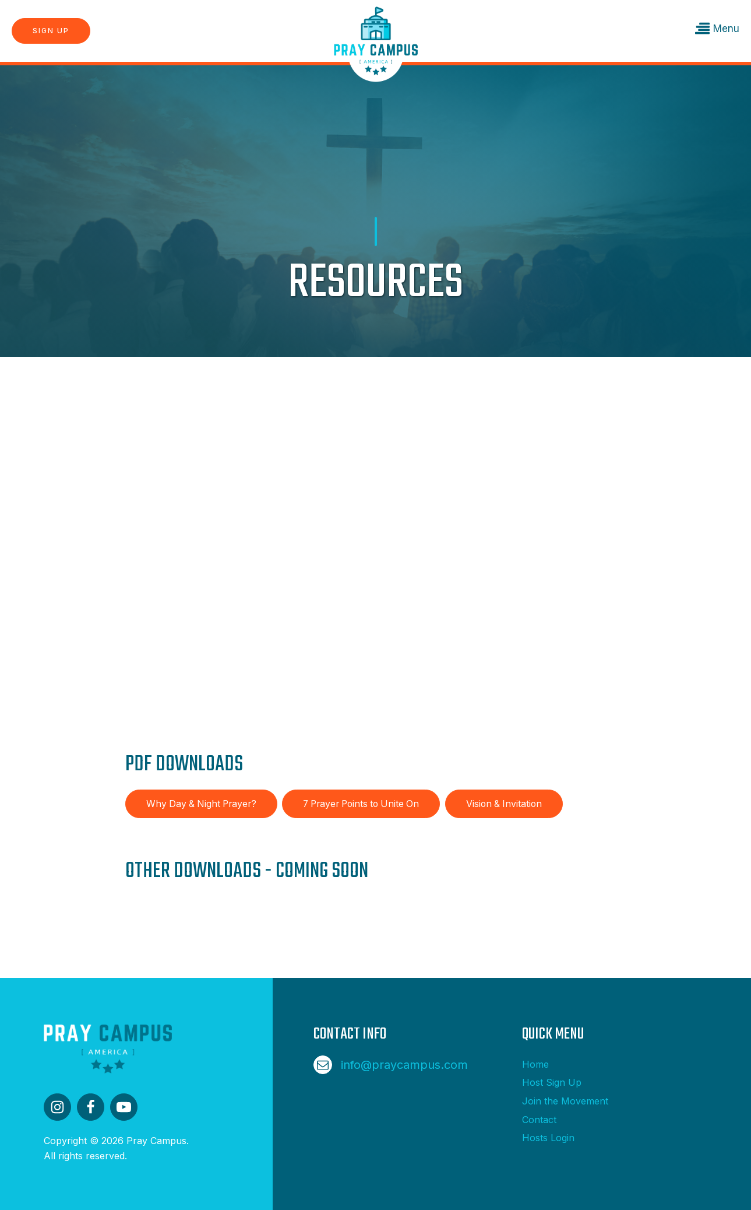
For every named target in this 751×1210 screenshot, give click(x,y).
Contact (539, 1119)
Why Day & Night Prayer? (201, 803)
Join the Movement (565, 1101)
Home (535, 1064)
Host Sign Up (551, 1082)
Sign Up (51, 30)
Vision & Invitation (504, 803)
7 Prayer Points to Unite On (361, 803)
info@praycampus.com (404, 1065)
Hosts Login (548, 1138)
